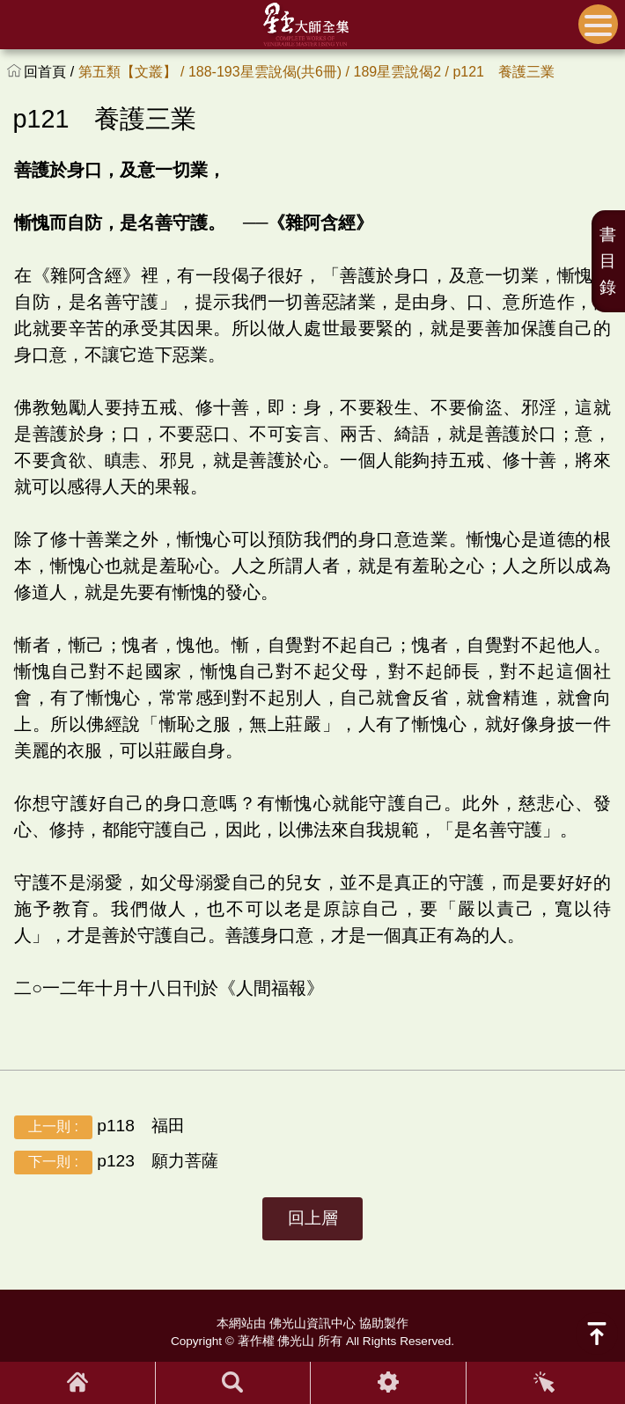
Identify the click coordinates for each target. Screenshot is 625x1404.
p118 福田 (99, 1127)
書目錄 (607, 260)
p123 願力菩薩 (116, 1162)
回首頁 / (50, 71)
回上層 (313, 1218)
